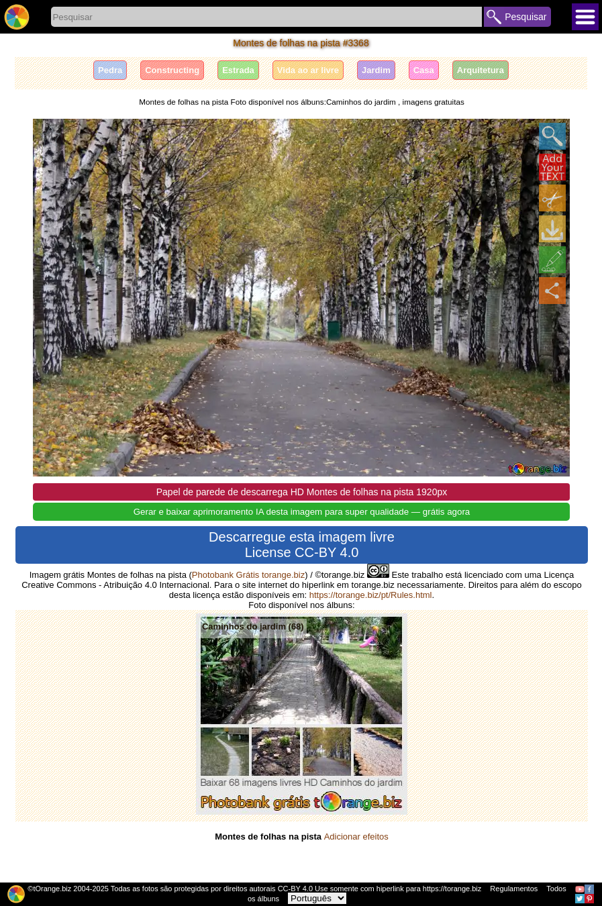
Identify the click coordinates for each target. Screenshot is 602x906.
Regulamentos (514, 889)
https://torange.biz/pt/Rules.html (370, 595)
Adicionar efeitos (356, 837)
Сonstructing (172, 70)
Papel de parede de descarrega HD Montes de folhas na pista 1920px (302, 492)
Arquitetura (480, 70)
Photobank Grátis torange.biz (248, 575)
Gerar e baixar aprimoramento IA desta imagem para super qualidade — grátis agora (302, 512)
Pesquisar (525, 16)
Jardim (376, 70)
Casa (423, 70)
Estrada (238, 70)
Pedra (110, 70)
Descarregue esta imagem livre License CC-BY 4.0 (302, 545)
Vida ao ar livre (308, 70)
